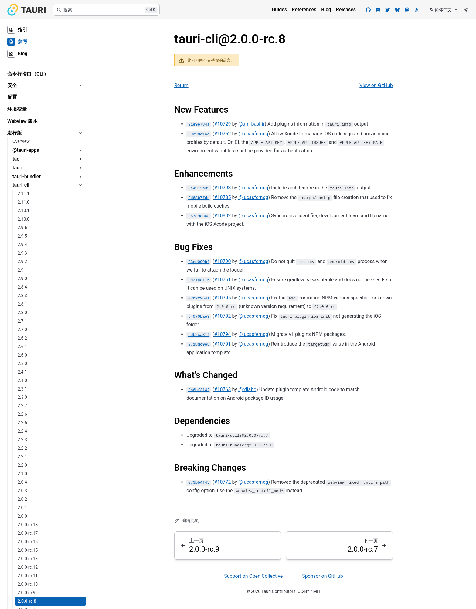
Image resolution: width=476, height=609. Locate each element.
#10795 (222, 298)
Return (181, 85)
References (304, 9)
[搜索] (106, 10)
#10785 (222, 197)
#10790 (222, 261)
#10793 (222, 188)
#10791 (222, 344)
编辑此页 (186, 520)
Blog (326, 9)
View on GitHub (376, 85)
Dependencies (202, 421)
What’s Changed (206, 375)
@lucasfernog (253, 134)
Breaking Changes (210, 467)
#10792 (222, 316)
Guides (279, 9)
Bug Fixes (193, 247)
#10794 (222, 334)
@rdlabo (247, 389)
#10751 (222, 280)
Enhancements (203, 173)
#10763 (222, 389)
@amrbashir (251, 124)
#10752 (222, 134)
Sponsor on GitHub (322, 576)
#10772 (222, 482)
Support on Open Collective (253, 576)
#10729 (222, 124)
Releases (346, 9)
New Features (201, 109)
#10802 (222, 215)
